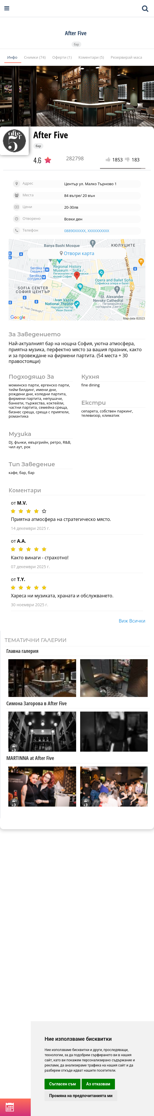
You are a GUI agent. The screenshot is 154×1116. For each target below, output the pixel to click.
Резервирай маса (126, 57)
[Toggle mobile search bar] (145, 9)
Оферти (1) (62, 57)
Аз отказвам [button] (98, 1084)
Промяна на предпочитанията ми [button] (80, 1095)
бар (76, 44)
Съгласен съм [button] (62, 1084)
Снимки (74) (35, 57)
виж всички (132, 621)
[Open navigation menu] (6, 8)
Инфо (12, 57)
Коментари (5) (91, 57)
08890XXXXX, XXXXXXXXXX (86, 230)
